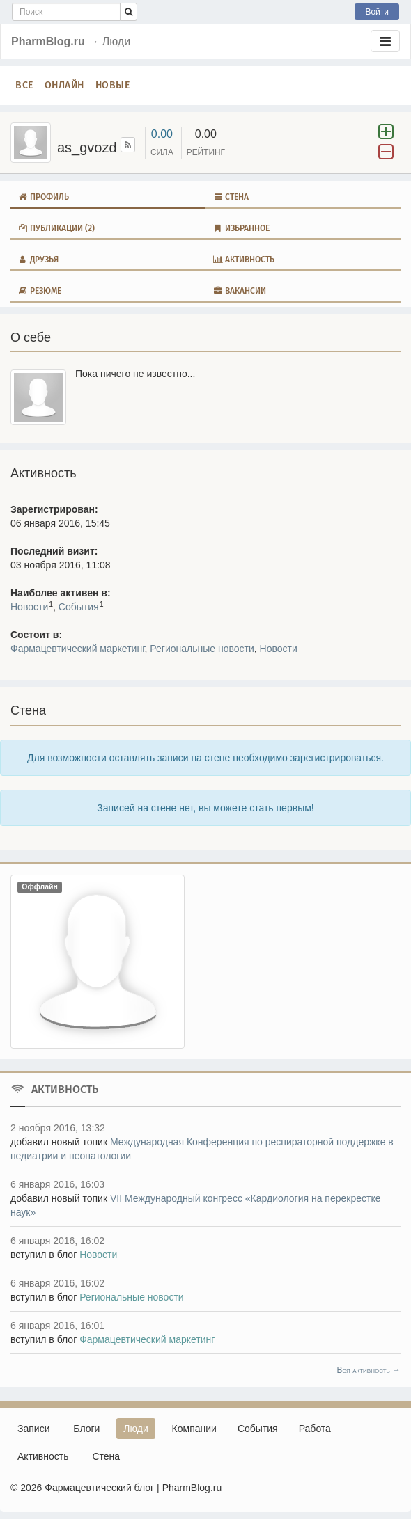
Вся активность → (368, 1370)
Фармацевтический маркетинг (77, 648)
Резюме (39, 291)
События (79, 606)
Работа (315, 1428)
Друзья (38, 259)
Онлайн (64, 85)
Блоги (86, 1428)
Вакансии (239, 291)
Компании (194, 1428)
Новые (112, 85)
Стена (230, 197)
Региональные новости (202, 648)
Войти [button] (377, 12)
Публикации (56, 228)
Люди (135, 1428)
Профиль (43, 197)
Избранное (241, 228)
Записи (33, 1428)
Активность (243, 259)
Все (24, 85)
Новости (29, 606)
